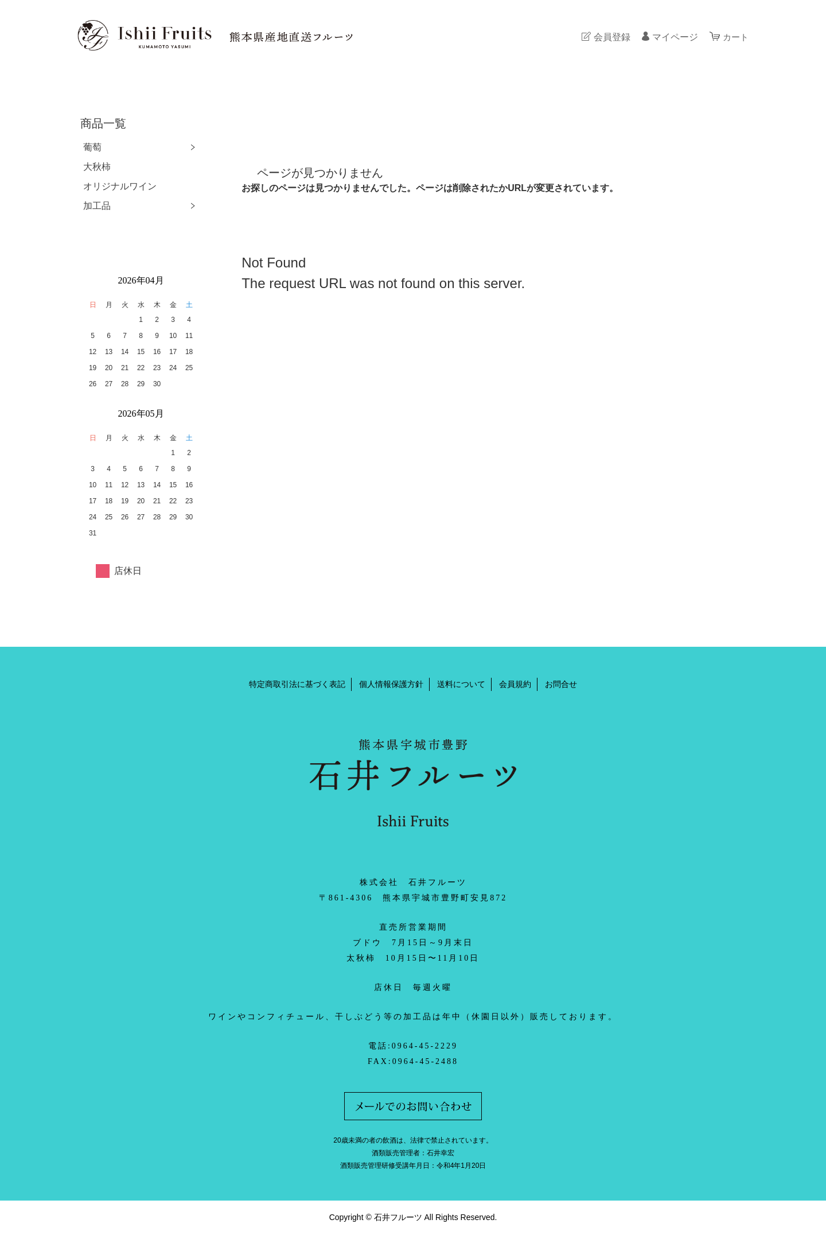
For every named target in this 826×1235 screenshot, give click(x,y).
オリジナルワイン (120, 186)
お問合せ (561, 684)
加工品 (97, 206)
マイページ (673, 37)
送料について (461, 684)
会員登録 (610, 37)
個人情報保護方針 (391, 684)
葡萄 (92, 147)
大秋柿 (97, 167)
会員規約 (515, 684)
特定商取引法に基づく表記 (297, 684)
